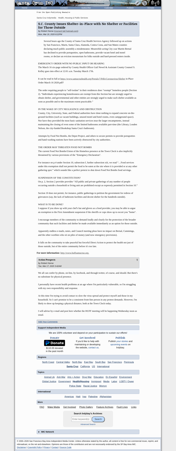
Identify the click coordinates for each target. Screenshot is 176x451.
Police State (75, 386)
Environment (125, 377)
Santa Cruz (72, 366)
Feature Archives (104, 407)
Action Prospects (46, 259)
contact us (93, 347)
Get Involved (69, 407)
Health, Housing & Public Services (73, 18)
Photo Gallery (86, 407)
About (44, 8)
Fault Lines (122, 407)
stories (122, 341)
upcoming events (118, 344)
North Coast (48, 362)
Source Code (65, 447)
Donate (150, 8)
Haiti (78, 396)
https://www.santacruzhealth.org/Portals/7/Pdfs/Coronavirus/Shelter (92, 78)
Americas (69, 396)
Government (64, 381)
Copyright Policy (35, 447)
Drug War (87, 377)
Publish (130, 8)
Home (24, 8)
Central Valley (63, 362)
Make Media (54, 407)
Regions (42, 357)
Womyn (103, 386)
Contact (64, 8)
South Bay (100, 362)
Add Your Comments (48, 321)
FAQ (42, 407)
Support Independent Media (52, 327)
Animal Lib (49, 377)
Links (133, 407)
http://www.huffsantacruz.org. (74, 253)
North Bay (77, 362)
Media (106, 381)
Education (99, 377)
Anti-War (61, 377)
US (93, 366)
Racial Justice (90, 386)
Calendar (108, 8)
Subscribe (86, 8)
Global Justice (49, 381)
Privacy (46, 447)
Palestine (93, 396)
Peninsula (129, 362)
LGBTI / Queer (126, 381)
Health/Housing (81, 381)
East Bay (88, 362)
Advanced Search (88, 424)
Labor (114, 381)
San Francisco (115, 362)
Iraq (84, 396)
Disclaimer (21, 447)
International (103, 366)
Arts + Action (73, 377)
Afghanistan (106, 396)
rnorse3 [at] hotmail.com (66, 31)
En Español (111, 377)
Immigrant (96, 381)
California (85, 366)
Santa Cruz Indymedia (46, 18)
